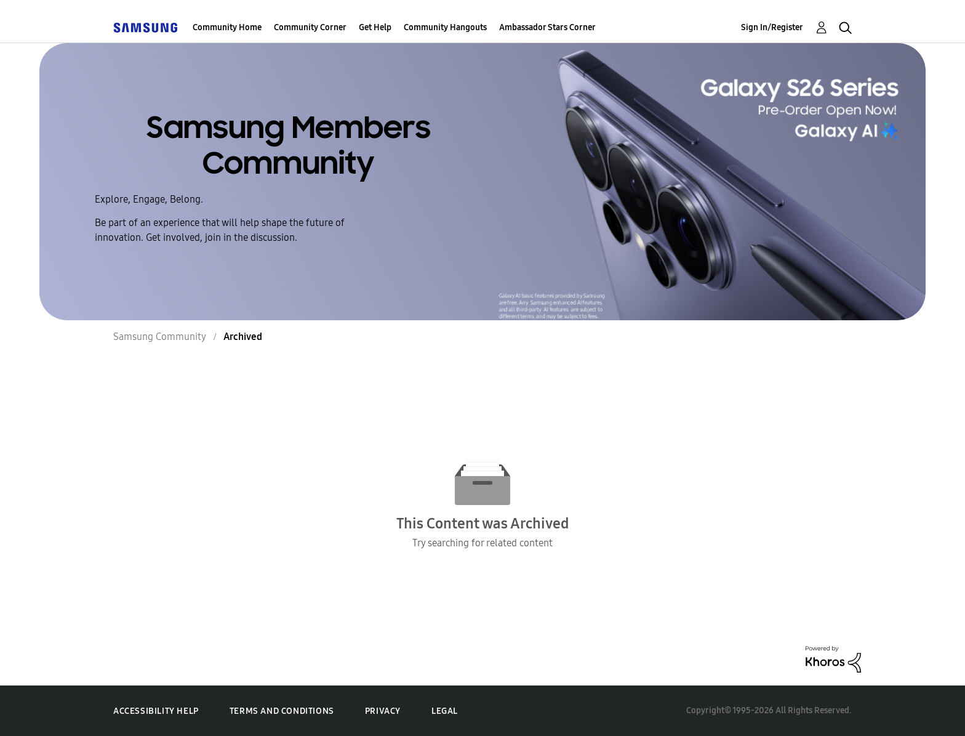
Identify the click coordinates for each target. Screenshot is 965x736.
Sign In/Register (772, 27)
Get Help (375, 27)
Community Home (227, 27)
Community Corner (310, 27)
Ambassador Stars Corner (547, 27)
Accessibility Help (156, 711)
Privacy (383, 711)
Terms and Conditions (282, 711)
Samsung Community (159, 336)
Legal (444, 711)
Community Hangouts (445, 27)
